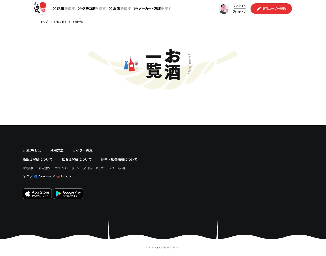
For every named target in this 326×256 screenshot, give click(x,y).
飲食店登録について (77, 159)
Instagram (67, 176)
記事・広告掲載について (119, 159)
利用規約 (44, 168)
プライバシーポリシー (68, 168)
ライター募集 (83, 150)
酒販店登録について (38, 159)
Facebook (45, 176)
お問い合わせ (117, 168)
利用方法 (56, 150)
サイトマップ (96, 168)
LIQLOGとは (32, 150)
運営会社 (28, 168)
